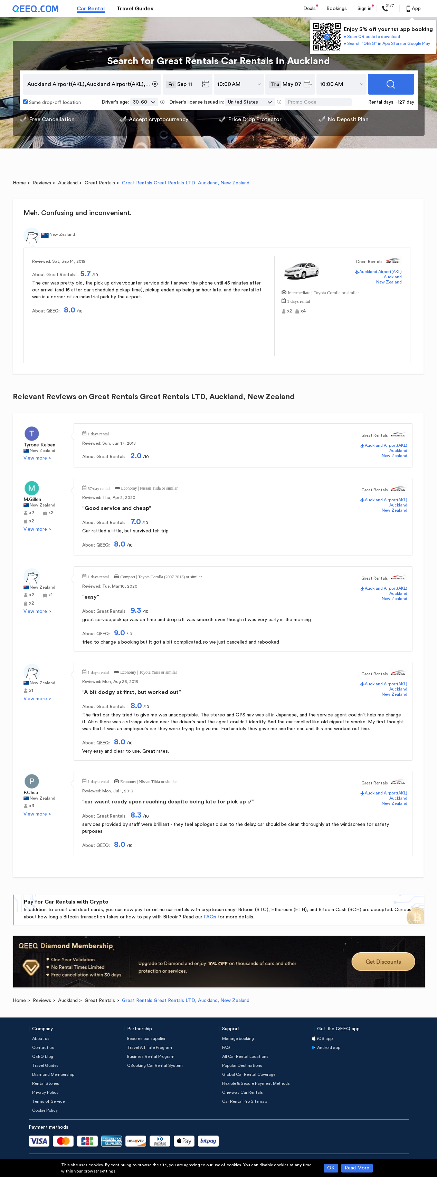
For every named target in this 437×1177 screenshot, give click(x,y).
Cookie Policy (45, 1110)
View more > (37, 458)
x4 (303, 311)
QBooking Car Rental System (155, 1065)
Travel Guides (134, 8)
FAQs (210, 917)
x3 (31, 805)
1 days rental (298, 300)
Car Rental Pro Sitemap (244, 1101)
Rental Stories (45, 1083)
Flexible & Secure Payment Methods (256, 1083)
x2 (289, 311)
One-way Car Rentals (242, 1092)
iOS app (325, 1038)
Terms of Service (48, 1101)
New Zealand (389, 282)
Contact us (43, 1047)
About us (40, 1038)
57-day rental (99, 488)
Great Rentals (100, 183)
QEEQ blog (42, 1056)
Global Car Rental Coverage (248, 1074)
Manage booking (238, 1038)
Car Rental (91, 8)
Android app (328, 1047)
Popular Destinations (242, 1065)
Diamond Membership (53, 1074)
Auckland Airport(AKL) (380, 272)
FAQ (226, 1047)
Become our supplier (146, 1038)
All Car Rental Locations (245, 1056)
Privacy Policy (45, 1092)
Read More (357, 1168)
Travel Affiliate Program (149, 1047)
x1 (50, 594)
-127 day (405, 102)
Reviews (42, 183)
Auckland (68, 183)
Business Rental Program (150, 1056)
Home (19, 183)
